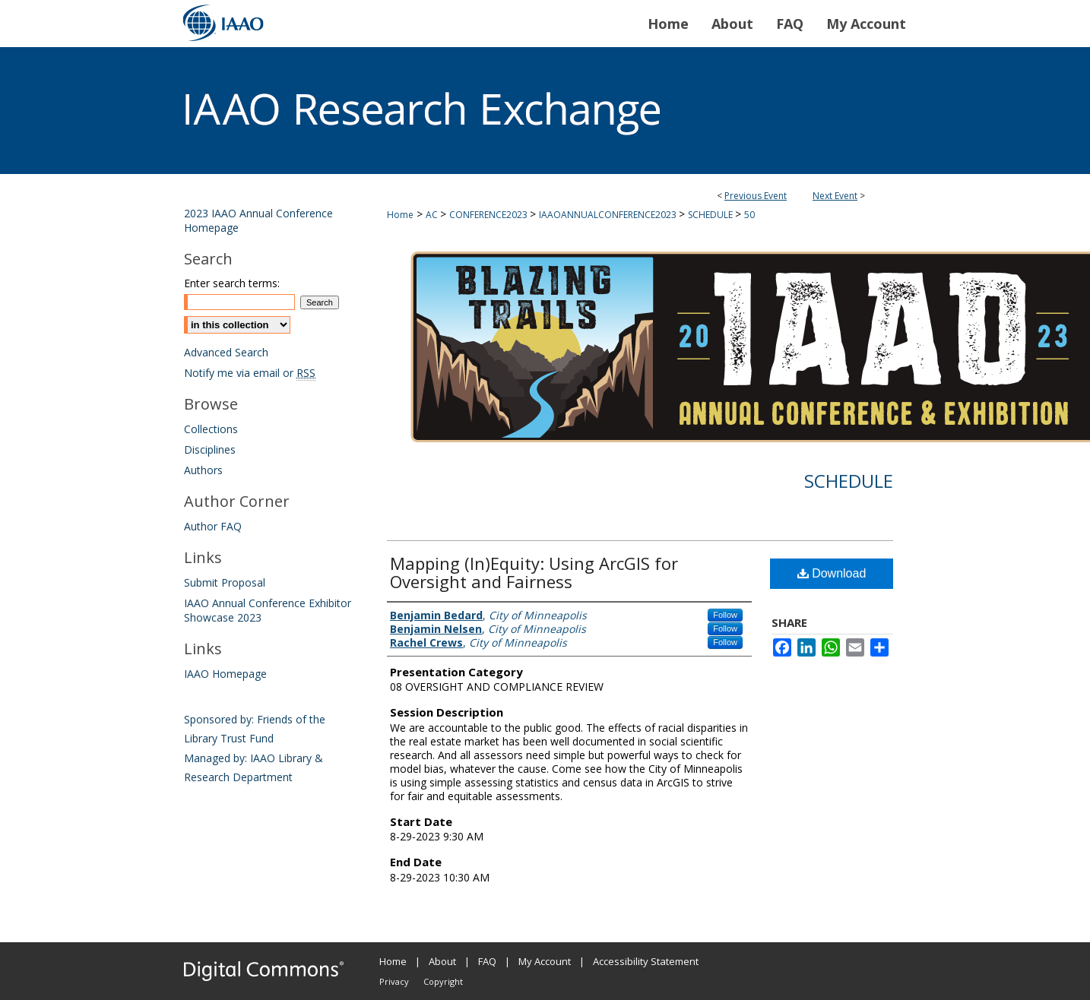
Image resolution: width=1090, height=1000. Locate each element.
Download (832, 573)
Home (400, 214)
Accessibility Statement (646, 961)
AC (433, 214)
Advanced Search (226, 352)
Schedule (848, 480)
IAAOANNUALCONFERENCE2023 (609, 214)
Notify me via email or (249, 373)
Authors (203, 470)
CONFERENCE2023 (489, 214)
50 (749, 214)
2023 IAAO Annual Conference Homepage (258, 220)
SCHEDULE (711, 214)
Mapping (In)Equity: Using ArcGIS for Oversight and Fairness (534, 572)
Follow (725, 614)
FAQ (487, 961)
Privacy (394, 981)
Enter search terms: (232, 283)
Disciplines (210, 449)
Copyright (443, 981)
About (442, 961)
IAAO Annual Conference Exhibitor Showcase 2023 (267, 610)
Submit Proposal (224, 582)
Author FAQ (213, 526)
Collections (211, 429)
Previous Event (755, 195)
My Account (544, 961)
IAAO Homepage (225, 673)
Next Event (835, 195)
